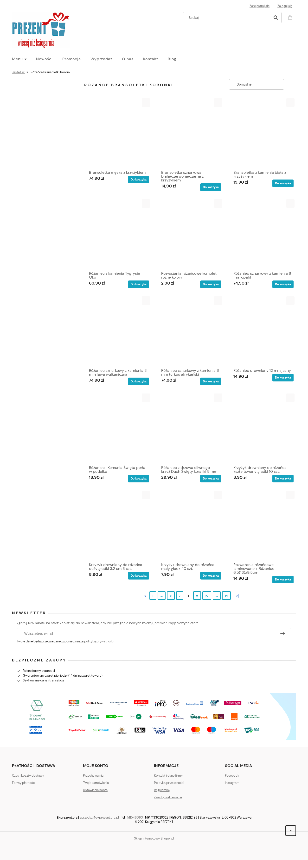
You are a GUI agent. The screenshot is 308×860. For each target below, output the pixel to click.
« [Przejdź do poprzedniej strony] (145, 595)
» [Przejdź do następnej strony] (236, 595)
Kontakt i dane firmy (168, 775)
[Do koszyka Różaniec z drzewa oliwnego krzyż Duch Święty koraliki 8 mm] (210, 478)
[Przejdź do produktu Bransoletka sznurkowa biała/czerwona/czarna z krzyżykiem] (190, 133)
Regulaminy (162, 790)
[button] (146, 102)
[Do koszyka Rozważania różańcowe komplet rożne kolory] (210, 284)
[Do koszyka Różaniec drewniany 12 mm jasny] (283, 377)
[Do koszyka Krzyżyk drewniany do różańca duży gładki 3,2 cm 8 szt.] (138, 576)
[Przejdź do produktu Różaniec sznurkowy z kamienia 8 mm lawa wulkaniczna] (118, 331)
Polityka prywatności (169, 783)
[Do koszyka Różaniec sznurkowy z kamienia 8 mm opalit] (283, 284)
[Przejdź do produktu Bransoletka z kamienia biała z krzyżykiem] (262, 133)
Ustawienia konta (95, 790)
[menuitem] (24, 59)
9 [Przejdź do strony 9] (197, 596)
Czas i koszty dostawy (28, 775)
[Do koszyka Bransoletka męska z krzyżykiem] (138, 179)
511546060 (135, 817)
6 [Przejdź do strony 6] (171, 596)
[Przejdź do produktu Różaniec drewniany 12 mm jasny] (262, 331)
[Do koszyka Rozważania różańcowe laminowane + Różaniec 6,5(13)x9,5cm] (283, 579)
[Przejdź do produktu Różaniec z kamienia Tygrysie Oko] (118, 234)
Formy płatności (23, 783)
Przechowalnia (93, 775)
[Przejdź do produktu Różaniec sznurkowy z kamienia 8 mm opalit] (262, 234)
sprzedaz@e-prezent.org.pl (99, 817)
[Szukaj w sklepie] (227, 17)
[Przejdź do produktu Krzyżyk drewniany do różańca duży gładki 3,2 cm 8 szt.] (118, 525)
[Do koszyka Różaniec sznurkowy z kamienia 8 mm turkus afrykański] (210, 381)
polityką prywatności (99, 641)
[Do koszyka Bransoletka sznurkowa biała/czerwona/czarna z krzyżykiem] (210, 187)
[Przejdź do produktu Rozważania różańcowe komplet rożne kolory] (190, 234)
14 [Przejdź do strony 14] (226, 596)
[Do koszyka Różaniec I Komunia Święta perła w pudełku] (138, 478)
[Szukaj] (275, 17)
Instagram (232, 783)
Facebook (232, 775)
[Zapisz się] (283, 633)
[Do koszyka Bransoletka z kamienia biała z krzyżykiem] (283, 183)
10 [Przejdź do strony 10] (206, 596)
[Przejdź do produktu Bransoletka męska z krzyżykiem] (118, 133)
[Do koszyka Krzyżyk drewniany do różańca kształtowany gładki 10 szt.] (283, 478)
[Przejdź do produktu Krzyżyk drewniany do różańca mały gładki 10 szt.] (190, 525)
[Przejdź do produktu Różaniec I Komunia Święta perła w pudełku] (118, 428)
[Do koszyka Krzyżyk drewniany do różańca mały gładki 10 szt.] (210, 576)
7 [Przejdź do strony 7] (179, 596)
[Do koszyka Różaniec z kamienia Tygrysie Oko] (138, 284)
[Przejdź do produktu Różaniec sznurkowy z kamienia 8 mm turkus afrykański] (190, 331)
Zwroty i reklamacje (168, 797)
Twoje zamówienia (96, 783)
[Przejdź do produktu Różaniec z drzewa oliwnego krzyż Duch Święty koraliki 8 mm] (190, 428)
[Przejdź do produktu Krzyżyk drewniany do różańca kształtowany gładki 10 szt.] (262, 428)
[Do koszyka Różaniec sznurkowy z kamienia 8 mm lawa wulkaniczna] (138, 381)
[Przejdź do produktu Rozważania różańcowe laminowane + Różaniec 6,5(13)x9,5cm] (262, 525)
